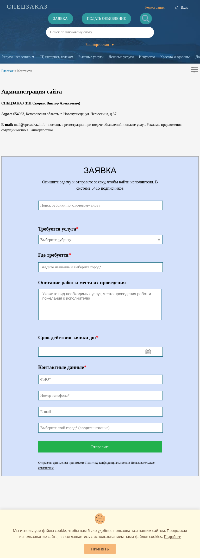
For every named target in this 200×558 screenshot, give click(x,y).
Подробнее (172, 537)
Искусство (147, 57)
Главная (7, 71)
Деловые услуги (121, 57)
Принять (100, 549)
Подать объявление (106, 19)
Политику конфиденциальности (106, 462)
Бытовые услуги (91, 57)
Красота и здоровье (175, 57)
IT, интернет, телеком (56, 57)
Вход (184, 7)
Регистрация (155, 7)
